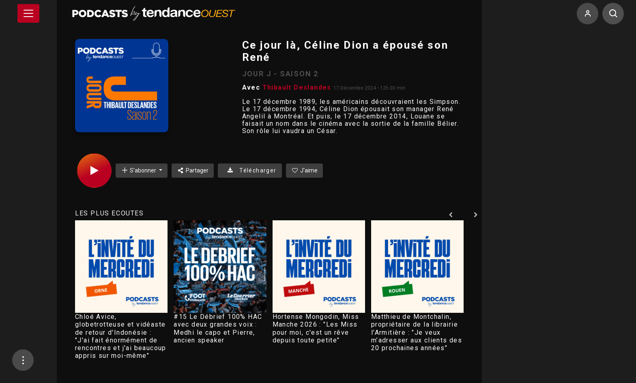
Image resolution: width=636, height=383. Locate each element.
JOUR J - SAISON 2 (280, 73)
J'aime (304, 170)
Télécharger (249, 170)
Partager (193, 170)
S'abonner (139, 170)
